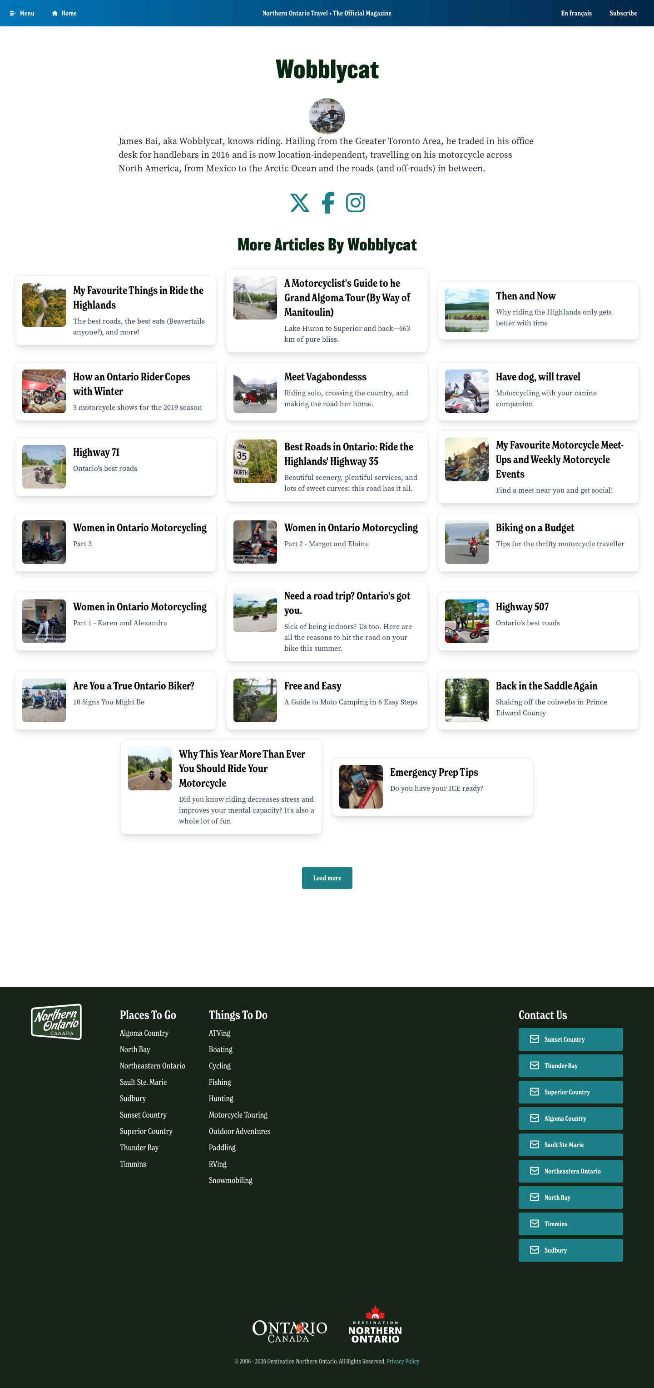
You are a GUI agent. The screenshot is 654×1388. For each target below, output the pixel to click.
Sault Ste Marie (564, 1145)
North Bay (135, 1049)
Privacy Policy (403, 1361)
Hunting (221, 1098)
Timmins (133, 1164)
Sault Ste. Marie (143, 1082)
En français (576, 13)
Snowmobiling (231, 1180)
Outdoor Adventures (240, 1131)
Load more (327, 878)
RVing (218, 1164)
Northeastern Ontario (152, 1066)
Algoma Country (144, 1033)
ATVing (219, 1033)
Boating (221, 1049)
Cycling (220, 1066)
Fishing (220, 1082)
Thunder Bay (139, 1148)
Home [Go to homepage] (64, 13)
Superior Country (146, 1131)
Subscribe (623, 13)
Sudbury (133, 1098)
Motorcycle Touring (238, 1115)
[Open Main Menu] (22, 13)
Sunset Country (143, 1115)
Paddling (222, 1148)
